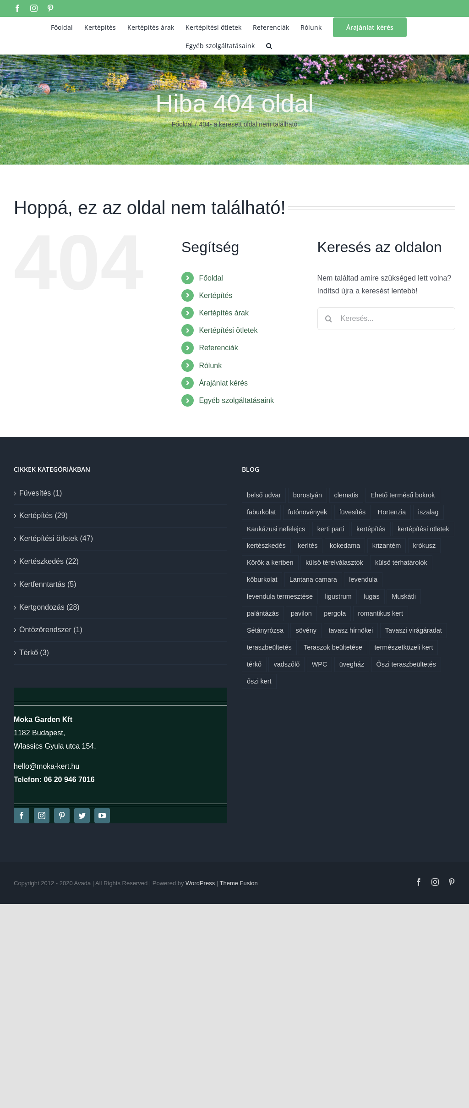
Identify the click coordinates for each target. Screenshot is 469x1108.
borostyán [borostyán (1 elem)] (307, 495)
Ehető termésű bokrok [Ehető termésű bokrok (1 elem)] (403, 495)
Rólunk (210, 365)
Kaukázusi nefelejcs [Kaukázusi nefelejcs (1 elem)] (276, 529)
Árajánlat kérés (223, 383)
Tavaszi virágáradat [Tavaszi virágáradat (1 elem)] (413, 630)
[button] (269, 45)
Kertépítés (215, 295)
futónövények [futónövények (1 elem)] (307, 512)
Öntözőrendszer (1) (50, 630)
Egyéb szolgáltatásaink (236, 400)
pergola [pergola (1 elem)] (335, 613)
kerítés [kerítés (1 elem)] (307, 545)
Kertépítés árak (224, 313)
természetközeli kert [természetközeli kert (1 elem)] (404, 647)
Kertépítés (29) (43, 515)
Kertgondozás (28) (49, 607)
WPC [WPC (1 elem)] (319, 664)
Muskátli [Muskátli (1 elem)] (404, 596)
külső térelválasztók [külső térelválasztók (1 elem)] (334, 562)
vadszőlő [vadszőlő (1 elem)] (286, 664)
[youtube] (102, 815)
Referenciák (218, 348)
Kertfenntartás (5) (47, 584)
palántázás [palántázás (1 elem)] (263, 613)
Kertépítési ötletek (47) (56, 538)
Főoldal (211, 278)
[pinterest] (62, 815)
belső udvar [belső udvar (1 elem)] (264, 495)
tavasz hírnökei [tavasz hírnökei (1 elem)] (351, 630)
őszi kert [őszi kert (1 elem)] (259, 681)
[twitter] (82, 815)
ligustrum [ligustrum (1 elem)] (338, 596)
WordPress (200, 883)
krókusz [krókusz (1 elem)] (424, 545)
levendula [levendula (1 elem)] (363, 579)
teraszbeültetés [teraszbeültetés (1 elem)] (269, 647)
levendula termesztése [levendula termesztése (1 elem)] (280, 596)
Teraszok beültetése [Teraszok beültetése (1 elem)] (333, 647)
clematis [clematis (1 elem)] (346, 495)
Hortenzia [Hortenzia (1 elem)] (392, 512)
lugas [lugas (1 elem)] (371, 596)
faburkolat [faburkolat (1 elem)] (261, 512)
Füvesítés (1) (40, 493)
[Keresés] (328, 318)
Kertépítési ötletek (228, 330)
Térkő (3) (34, 652)
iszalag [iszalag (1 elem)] (428, 512)
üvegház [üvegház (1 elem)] (351, 664)
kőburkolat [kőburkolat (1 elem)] (262, 579)
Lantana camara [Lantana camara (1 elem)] (313, 579)
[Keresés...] (386, 318)
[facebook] (21, 815)
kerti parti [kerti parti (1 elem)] (330, 529)
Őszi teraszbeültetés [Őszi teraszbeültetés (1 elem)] (406, 664)
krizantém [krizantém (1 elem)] (386, 545)
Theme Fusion (239, 883)
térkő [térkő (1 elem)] (254, 664)
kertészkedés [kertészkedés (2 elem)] (266, 545)
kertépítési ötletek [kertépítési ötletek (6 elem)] (423, 529)
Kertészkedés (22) (49, 561)
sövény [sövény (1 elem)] (305, 630)
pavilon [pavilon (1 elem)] (301, 613)
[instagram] (41, 815)
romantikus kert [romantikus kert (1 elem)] (380, 613)
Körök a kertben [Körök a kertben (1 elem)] (270, 562)
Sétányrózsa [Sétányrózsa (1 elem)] (265, 630)
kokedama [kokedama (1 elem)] (345, 545)
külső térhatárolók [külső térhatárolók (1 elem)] (401, 562)
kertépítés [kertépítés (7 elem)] (370, 529)
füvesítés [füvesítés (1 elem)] (352, 512)
